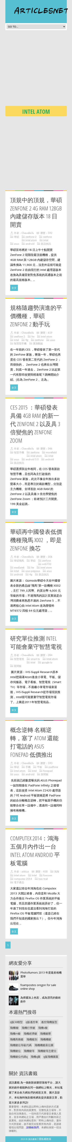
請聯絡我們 (32, 1127)
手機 (28, 767)
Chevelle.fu (28, 232)
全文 (14, 288)
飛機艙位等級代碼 (20, 1045)
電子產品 (19, 882)
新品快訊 (46, 243)
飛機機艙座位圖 (44, 1045)
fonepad (48, 770)
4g (26, 340)
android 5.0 (32, 459)
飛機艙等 (29, 1051)
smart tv (35, 659)
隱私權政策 (45, 1138)
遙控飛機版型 (49, 1022)
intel (45, 240)
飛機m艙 (15, 1033)
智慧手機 (19, 452)
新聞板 (18, 665)
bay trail (43, 878)
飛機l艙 (14, 1028)
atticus (25, 871)
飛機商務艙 (16, 1039)
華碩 (16, 236)
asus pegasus (32, 571)
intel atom (31, 240)
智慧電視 (19, 659)
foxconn (47, 875)
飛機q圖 (35, 1056)
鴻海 (56, 871)
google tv (47, 662)
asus (16, 243)
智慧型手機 (20, 343)
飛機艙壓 (45, 1033)
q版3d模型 (16, 1022)
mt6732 (46, 564)
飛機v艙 (43, 1028)
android (30, 243)
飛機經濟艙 (30, 1033)
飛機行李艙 (28, 1028)
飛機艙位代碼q (19, 1056)
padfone (53, 767)
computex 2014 (23, 878)
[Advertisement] (36, 69)
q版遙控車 (32, 1022)
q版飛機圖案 (50, 1056)
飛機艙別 (31, 1039)
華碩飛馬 (19, 560)
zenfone (47, 236)
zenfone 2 (31, 236)
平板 (39, 767)
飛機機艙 (45, 1039)
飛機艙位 (15, 1051)
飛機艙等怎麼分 (47, 1051)
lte (32, 336)
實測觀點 (38, 343)
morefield (51, 452)
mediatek (19, 567)
